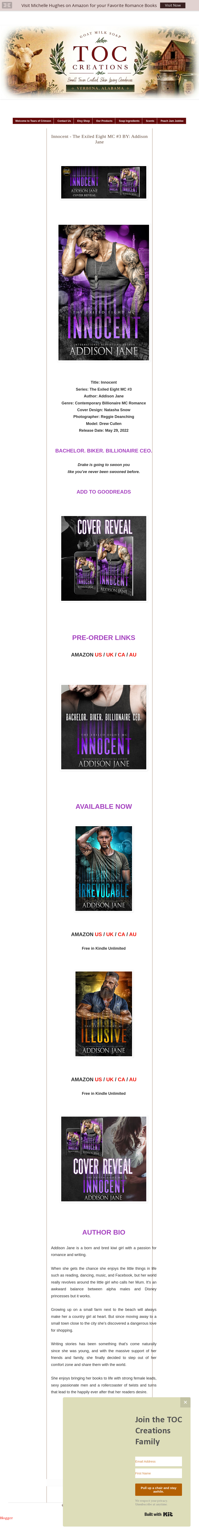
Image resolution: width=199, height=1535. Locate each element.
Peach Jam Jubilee (172, 120)
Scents (150, 120)
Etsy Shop (83, 120)
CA (121, 655)
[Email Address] (158, 1461)
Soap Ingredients (129, 120)
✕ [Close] (185, 1402)
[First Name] (158, 1473)
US (98, 655)
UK (110, 655)
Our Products (104, 120)
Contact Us (64, 120)
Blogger (6, 1518)
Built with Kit (159, 1514)
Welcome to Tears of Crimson (33, 120)
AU (132, 655)
